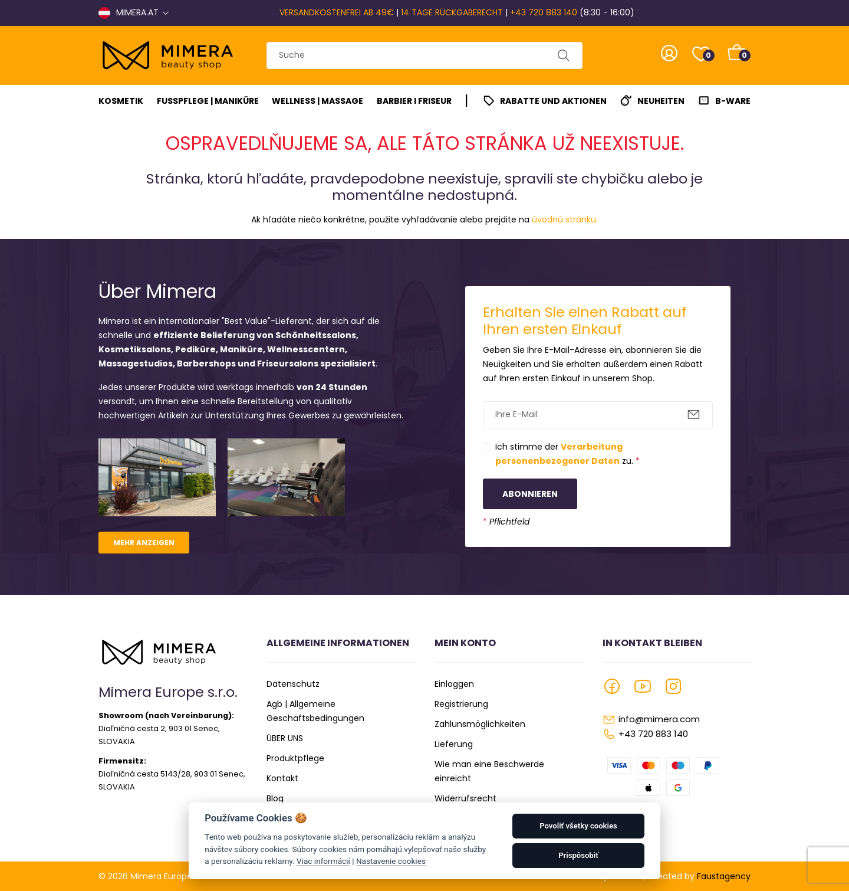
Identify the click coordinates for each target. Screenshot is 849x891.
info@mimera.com (659, 719)
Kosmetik (120, 101)
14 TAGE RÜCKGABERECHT (452, 12)
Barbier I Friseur (414, 101)
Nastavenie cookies (391, 861)
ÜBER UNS (284, 738)
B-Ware (733, 101)
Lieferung (454, 744)
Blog (275, 798)
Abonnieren (530, 494)
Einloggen (454, 684)
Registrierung (461, 704)
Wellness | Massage (317, 101)
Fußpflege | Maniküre (208, 101)
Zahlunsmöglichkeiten (480, 724)
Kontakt (282, 778)
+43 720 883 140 (543, 12)
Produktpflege (295, 758)
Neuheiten (661, 101)
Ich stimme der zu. (567, 454)
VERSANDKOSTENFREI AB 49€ (336, 12)
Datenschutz (293, 684)
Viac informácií (323, 861)
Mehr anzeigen (144, 543)
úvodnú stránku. (565, 219)
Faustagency (724, 876)
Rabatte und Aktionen (553, 101)
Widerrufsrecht (465, 798)
